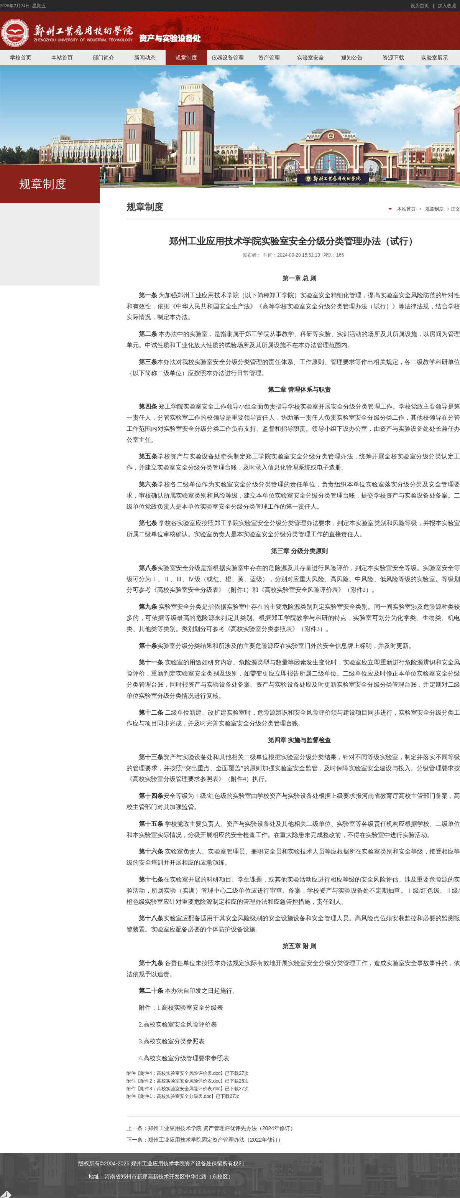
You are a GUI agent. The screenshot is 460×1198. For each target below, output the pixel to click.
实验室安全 (310, 57)
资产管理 (269, 57)
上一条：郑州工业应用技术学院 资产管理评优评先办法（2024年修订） (211, 1128)
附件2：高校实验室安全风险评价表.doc (180, 1081)
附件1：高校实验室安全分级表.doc (175, 1096)
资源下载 (393, 57)
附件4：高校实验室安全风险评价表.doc (180, 1073)
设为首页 (420, 5)
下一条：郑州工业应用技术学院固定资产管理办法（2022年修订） (205, 1140)
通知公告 (352, 57)
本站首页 (62, 57)
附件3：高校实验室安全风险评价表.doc (180, 1088)
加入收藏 (447, 5)
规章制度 (186, 57)
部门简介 (103, 57)
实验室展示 (434, 57)
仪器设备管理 (228, 57)
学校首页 (20, 57)
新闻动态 (145, 57)
